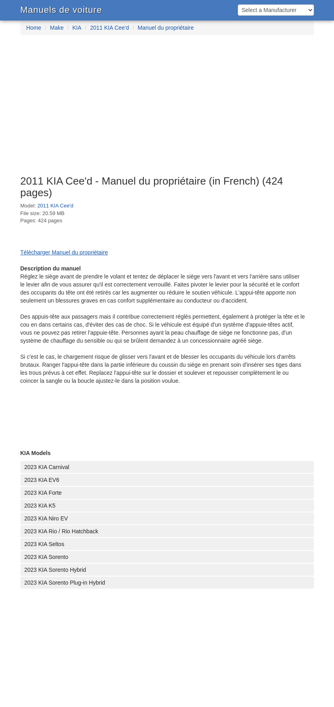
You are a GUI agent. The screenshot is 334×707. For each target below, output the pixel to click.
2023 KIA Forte (43, 493)
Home (33, 27)
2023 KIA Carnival (46, 467)
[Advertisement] (167, 109)
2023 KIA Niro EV (46, 518)
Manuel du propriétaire (166, 27)
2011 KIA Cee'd (109, 27)
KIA (76, 27)
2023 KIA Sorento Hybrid (55, 570)
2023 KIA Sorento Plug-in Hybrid (64, 582)
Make (57, 27)
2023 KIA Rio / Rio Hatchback (61, 531)
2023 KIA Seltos (44, 544)
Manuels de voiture (61, 10)
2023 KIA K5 (40, 505)
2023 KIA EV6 (41, 480)
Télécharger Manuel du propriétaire (64, 252)
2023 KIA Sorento (46, 557)
